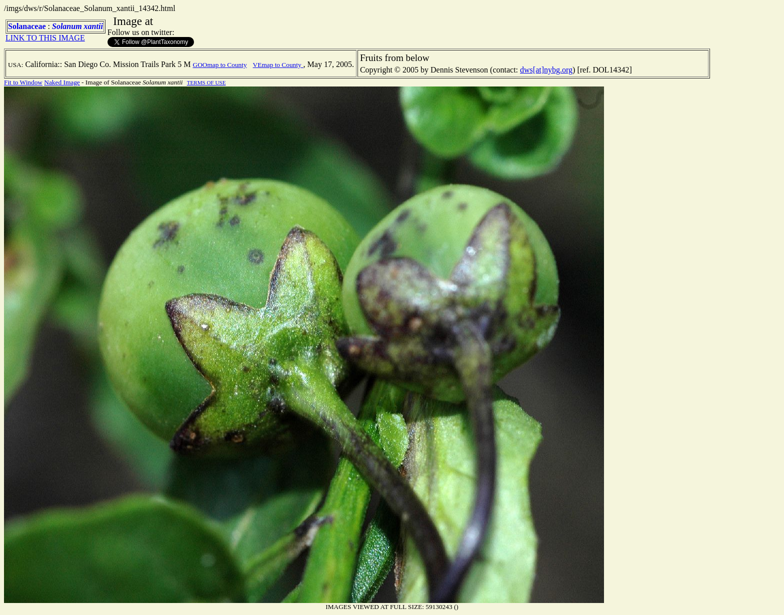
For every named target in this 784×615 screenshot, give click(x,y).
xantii (93, 26)
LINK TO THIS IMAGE (45, 38)
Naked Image (62, 82)
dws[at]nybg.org (546, 70)
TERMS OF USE (206, 83)
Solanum (67, 26)
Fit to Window (23, 82)
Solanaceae (27, 26)
